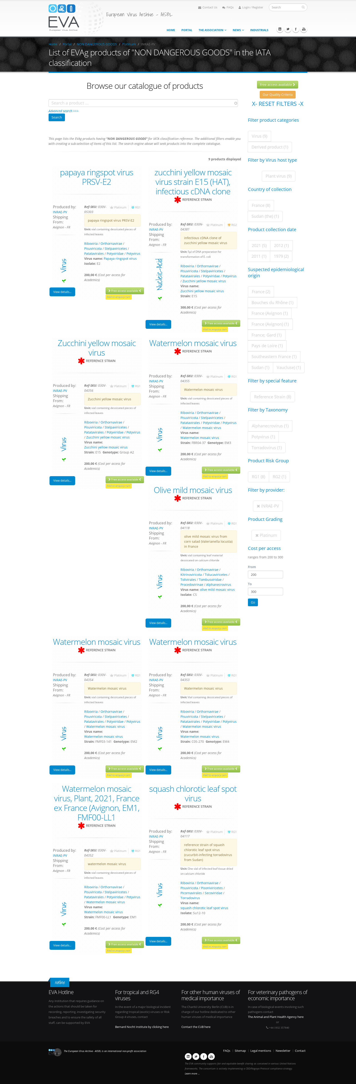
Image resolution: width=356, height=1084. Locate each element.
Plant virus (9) (279, 176)
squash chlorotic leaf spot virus (193, 793)
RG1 (138, 207)
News (237, 30)
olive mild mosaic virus (217, 589)
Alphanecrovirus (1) (270, 425)
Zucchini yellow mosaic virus (204, 281)
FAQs (228, 7)
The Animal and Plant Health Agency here (276, 1017)
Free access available (125, 290)
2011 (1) (259, 256)
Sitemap (240, 1051)
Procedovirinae (191, 584)
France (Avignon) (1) (270, 324)
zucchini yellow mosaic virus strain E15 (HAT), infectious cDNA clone (193, 181)
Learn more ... (192, 1073)
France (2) (261, 291)
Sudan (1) (260, 367)
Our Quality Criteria (278, 94)
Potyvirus (133, 253)
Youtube (303, 29)
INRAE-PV (60, 212)
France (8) (261, 205)
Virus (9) (259, 136)
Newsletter (283, 1051)
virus (63, 266)
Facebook (295, 29)
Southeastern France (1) (274, 356)
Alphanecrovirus (218, 584)
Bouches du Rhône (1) (272, 302)
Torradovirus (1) (267, 447)
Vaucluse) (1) (289, 367)
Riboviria (91, 243)
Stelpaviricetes (116, 248)
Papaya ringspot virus (120, 258)
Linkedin (280, 29)
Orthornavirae (111, 243)
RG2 (234, 225)
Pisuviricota (93, 248)
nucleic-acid (159, 274)
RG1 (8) (258, 476)
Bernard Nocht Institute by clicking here (142, 1027)
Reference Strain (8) (272, 396)
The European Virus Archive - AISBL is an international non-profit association (105, 1051)
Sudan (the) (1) (265, 216)
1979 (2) (281, 256)
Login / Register (251, 7)
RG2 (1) (279, 476)
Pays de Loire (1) (267, 345)
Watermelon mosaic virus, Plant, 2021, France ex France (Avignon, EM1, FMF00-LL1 (96, 803)
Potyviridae (115, 253)
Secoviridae (213, 893)
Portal (186, 30)
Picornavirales (191, 893)
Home (171, 30)
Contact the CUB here (195, 1027)
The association (211, 30)
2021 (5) (259, 245)
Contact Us (207, 7)
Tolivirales (188, 579)
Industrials (259, 30)
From (252, 567)
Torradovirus (190, 898)
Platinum (129, 44)
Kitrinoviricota (191, 574)
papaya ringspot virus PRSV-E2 (96, 176)
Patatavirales (94, 253)
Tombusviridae (210, 579)
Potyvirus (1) (263, 436)
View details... (62, 292)
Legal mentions (260, 1051)
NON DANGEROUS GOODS (97, 44)
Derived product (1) (270, 147)
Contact (300, 1051)
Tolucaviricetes (216, 574)
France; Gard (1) (267, 335)
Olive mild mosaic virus (193, 490)
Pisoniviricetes (212, 888)
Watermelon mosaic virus (193, 343)
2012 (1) (281, 245)
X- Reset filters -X (277, 103)
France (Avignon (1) (270, 313)
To (250, 584)
